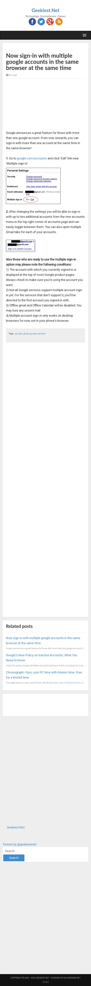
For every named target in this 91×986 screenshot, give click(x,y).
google (18, 333)
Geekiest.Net (45, 10)
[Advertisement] (46, 47)
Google (13, 75)
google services (38, 333)
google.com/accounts (32, 158)
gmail (26, 333)
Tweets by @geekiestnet (19, 844)
